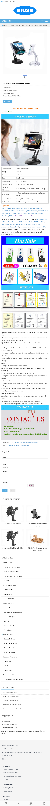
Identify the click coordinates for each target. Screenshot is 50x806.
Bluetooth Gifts (14, 227)
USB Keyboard (8, 666)
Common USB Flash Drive (20, 222)
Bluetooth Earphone (10, 648)
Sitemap (4, 759)
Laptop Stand (8, 670)
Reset (12, 490)
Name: (4, 457)
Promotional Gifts (21, 25)
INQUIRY (7, 101)
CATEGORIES (6, 21)
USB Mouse (7, 661)
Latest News (8, 785)
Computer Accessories (28, 227)
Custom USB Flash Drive (19, 208)
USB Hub (7, 621)
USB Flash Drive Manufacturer (14, 211)
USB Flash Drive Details (10, 692)
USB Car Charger (9, 616)
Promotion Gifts (41, 227)
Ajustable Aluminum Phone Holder (18, 445)
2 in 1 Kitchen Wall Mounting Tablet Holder (24, 442)
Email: (4, 464)
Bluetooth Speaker (10, 652)
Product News (7, 791)
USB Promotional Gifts (28, 224)
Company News (8, 788)
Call (19, 803)
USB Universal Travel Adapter (13, 612)
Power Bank (7, 630)
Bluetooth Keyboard (10, 643)
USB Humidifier (9, 599)
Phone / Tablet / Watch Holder (38, 25)
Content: (5, 471)
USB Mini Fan (8, 594)
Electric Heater (8, 590)
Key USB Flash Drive (31, 211)
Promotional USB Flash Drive (10, 224)
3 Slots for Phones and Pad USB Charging (37, 549)
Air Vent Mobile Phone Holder (12, 548)
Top (44, 803)
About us (6, 796)
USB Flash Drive (42, 219)
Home (5, 25)
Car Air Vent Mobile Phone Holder (37, 525)
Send (4, 490)
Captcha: (5, 482)
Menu (31, 803)
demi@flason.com (9, 1)
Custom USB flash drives (10, 701)
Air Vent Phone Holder (12, 524)
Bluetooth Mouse (9, 639)
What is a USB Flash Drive (11, 696)
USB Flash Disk (6, 222)
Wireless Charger (9, 625)
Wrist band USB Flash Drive (29, 213)
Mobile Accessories (9, 603)
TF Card (11, 216)
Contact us (6, 799)
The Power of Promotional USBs (13, 709)
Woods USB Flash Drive (12, 213)
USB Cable (7, 608)
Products (12, 25)
